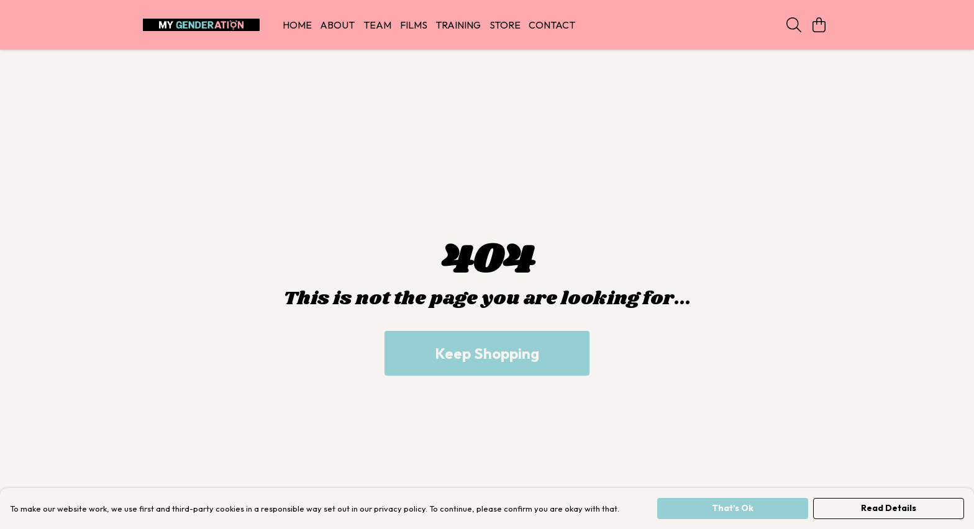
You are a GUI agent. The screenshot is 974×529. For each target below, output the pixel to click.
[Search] (793, 24)
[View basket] (818, 24)
